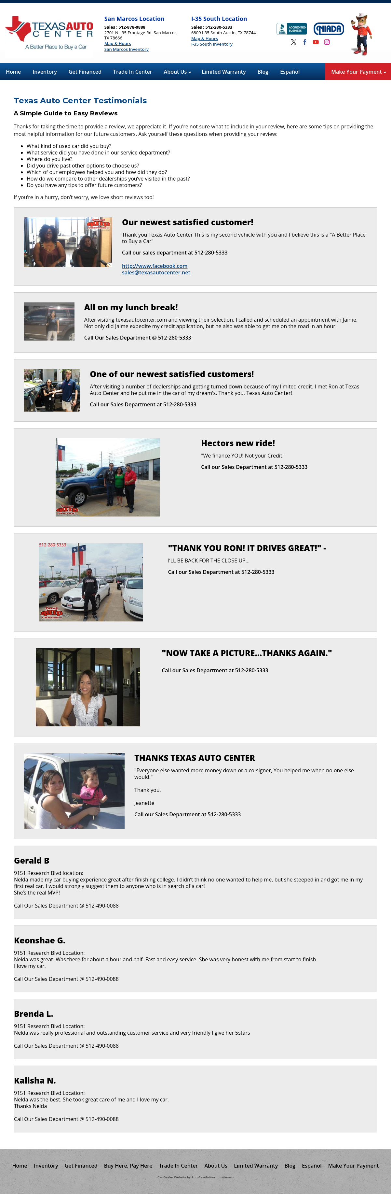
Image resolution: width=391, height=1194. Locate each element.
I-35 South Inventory (212, 44)
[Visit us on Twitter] (294, 42)
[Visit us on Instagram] (327, 42)
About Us (177, 71)
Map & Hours (117, 43)
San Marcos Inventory (126, 49)
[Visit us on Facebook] (305, 42)
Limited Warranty (224, 71)
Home (13, 71)
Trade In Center (132, 71)
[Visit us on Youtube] (316, 42)
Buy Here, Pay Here (128, 1165)
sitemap (228, 1177)
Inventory (45, 71)
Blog (263, 71)
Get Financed (85, 71)
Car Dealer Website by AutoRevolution (186, 1177)
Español (290, 71)
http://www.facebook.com (154, 265)
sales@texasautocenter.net (156, 272)
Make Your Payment (358, 71)
